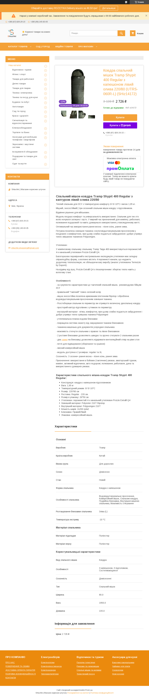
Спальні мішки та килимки (89, 670)
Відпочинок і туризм (21, 70)
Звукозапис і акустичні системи (23, 145)
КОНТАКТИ (10, 678)
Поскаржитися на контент (78, 693)
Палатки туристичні (86, 662)
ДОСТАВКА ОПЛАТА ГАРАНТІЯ (20, 670)
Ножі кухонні (118, 674)
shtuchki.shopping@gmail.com (25, 248)
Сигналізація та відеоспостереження (22, 121)
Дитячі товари (19, 83)
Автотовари (18, 106)
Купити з (120, 125)
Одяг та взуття (19, 163)
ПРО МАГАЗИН (85, 46)
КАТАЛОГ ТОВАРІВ (17, 46)
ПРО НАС (10, 662)
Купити (120, 117)
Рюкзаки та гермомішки (88, 666)
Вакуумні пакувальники (123, 662)
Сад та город (19, 111)
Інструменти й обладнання (24, 152)
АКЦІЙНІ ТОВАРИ (64, 46)
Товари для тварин (21, 88)
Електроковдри (48, 670)
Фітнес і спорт (19, 74)
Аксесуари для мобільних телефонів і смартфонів (24, 138)
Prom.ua (88, 690)
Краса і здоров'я (20, 116)
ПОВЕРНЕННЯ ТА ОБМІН (17, 666)
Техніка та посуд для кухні (25, 97)
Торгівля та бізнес (20, 132)
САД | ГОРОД (43, 46)
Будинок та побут (20, 102)
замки (65, 339)
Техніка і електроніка (22, 93)
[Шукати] (121, 33)
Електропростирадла (51, 666)
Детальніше (109, 8)
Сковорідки (117, 670)
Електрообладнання (22, 128)
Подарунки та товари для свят (24, 157)
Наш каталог (15, 65)
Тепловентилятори (50, 674)
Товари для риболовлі (23, 79)
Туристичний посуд (86, 674)
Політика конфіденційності (102, 693)
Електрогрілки (47, 662)
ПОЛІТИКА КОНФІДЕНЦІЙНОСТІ (20, 674)
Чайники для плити (121, 666)
